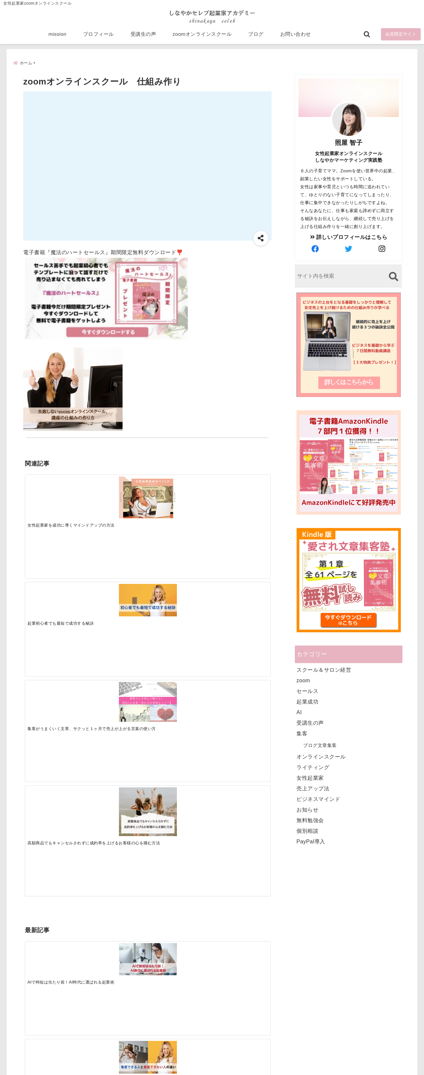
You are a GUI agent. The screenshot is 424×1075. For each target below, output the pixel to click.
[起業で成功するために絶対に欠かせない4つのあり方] (177, 596)
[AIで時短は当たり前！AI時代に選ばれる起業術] (55, 596)
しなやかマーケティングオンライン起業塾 (195, 1068)
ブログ (256, 37)
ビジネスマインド (318, 799)
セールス (307, 691)
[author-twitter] (348, 249)
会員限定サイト (401, 36)
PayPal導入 (310, 841)
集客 (301, 733)
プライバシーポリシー (247, 1059)
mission (57, 37)
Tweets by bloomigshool (180, 907)
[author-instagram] (382, 249)
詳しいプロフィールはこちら (349, 237)
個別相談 (307, 831)
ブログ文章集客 (320, 745)
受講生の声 (143, 37)
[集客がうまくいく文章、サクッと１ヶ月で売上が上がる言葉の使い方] (177, 494)
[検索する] (393, 276)
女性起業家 (310, 778)
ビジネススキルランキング (314, 996)
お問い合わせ (295, 37)
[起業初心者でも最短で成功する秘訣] (116, 491)
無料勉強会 (310, 820)
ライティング (312, 767)
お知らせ (307, 810)
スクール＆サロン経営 (323, 670)
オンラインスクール (321, 757)
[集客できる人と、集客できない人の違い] (116, 596)
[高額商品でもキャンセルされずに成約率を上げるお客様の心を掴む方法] (239, 498)
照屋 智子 (349, 142)
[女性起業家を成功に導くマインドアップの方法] (55, 495)
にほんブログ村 (302, 1027)
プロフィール (98, 37)
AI (299, 712)
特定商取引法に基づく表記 (181, 1059)
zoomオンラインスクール (202, 37)
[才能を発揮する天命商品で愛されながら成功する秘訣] (239, 596)
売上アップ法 (312, 788)
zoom (303, 680)
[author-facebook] (315, 249)
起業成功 (307, 702)
